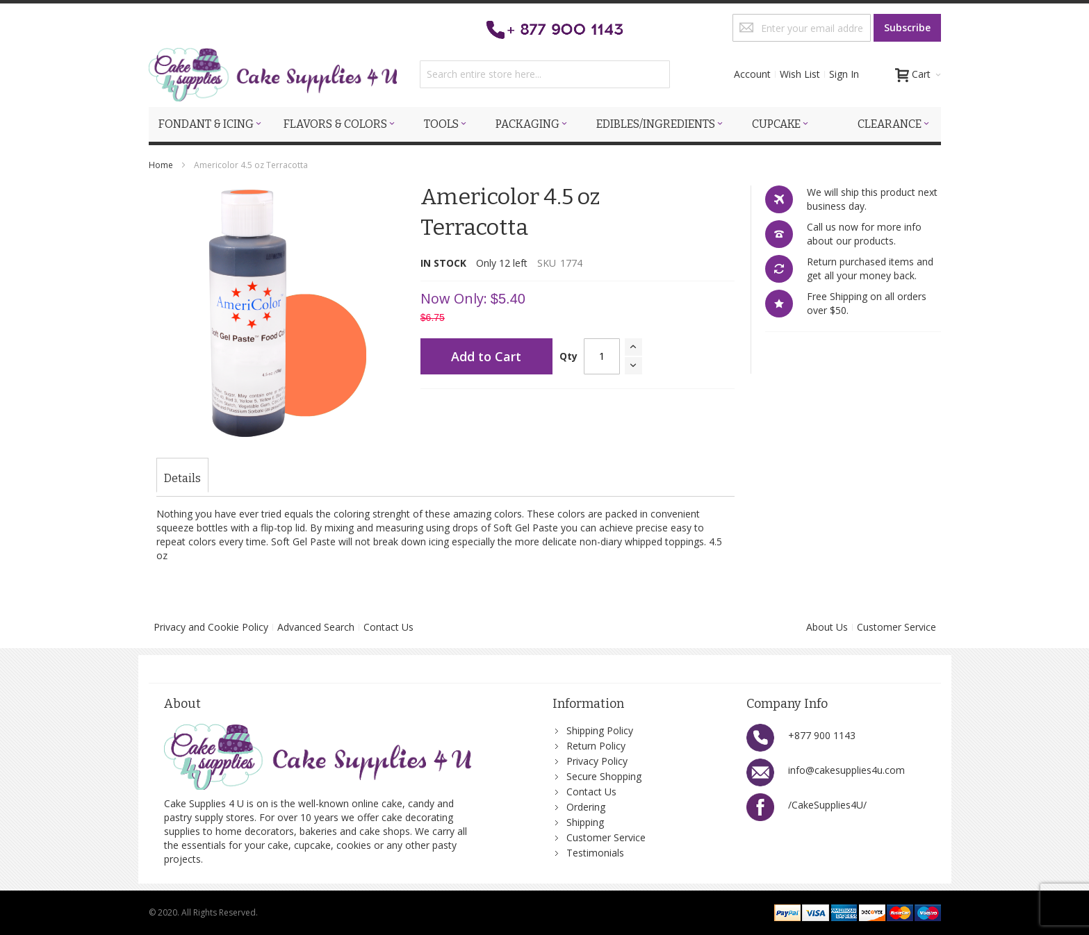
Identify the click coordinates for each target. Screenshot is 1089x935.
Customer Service (896, 627)
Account (752, 74)
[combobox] (545, 74)
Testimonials (595, 852)
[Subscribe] (907, 28)
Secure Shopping (603, 776)
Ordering (585, 806)
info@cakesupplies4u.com (846, 770)
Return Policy (595, 745)
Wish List (800, 74)
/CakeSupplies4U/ (827, 804)
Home (161, 165)
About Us (827, 627)
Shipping (585, 822)
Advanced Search (315, 627)
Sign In (844, 74)
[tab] (182, 477)
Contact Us (388, 627)
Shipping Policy (599, 730)
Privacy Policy (597, 761)
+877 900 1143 (821, 735)
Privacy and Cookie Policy (211, 627)
